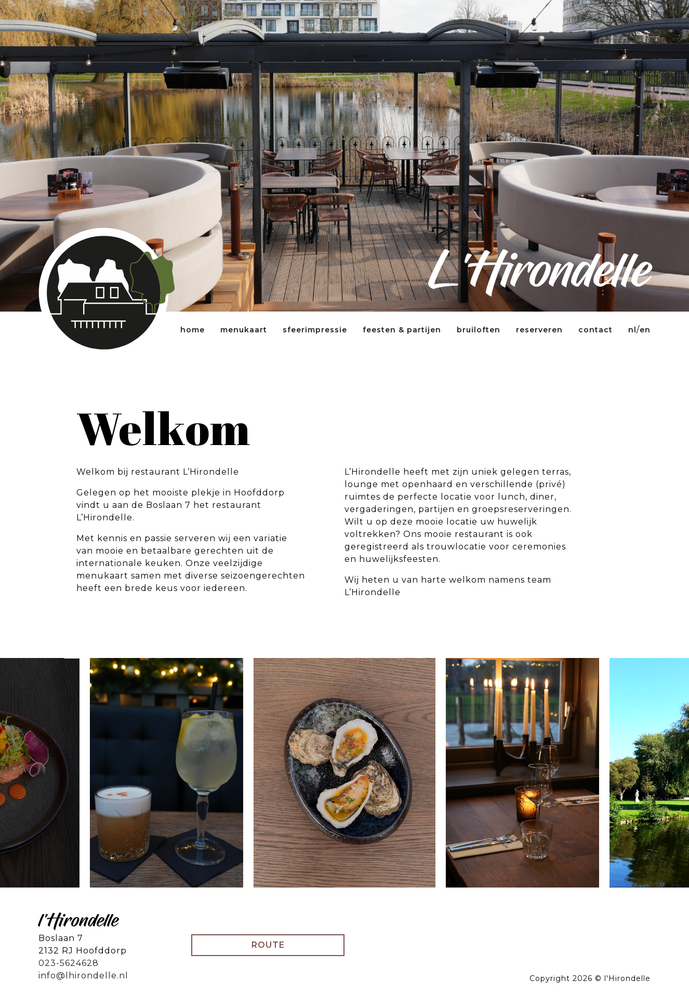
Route (268, 945)
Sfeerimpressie (315, 329)
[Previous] (57, 773)
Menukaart (243, 329)
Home (192, 329)
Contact (595, 329)
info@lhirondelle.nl (83, 975)
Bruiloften (478, 329)
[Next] (631, 773)
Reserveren (539, 329)
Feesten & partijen (402, 329)
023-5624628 (68, 963)
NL (632, 329)
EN (645, 329)
